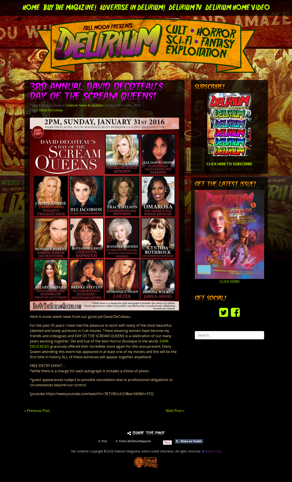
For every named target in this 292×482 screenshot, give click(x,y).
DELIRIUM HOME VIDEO (237, 8)
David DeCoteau (51, 110)
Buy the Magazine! (69, 8)
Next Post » (175, 410)
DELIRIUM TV (185, 8)
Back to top (211, 451)
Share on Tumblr (189, 441)
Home (31, 8)
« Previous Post (37, 410)
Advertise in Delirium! (132, 8)
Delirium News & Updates (85, 105)
